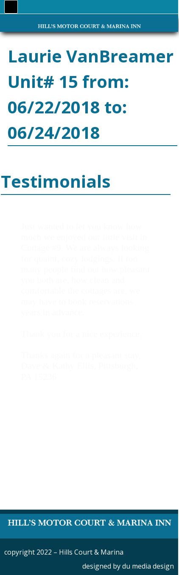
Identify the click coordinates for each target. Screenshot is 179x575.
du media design (148, 566)
